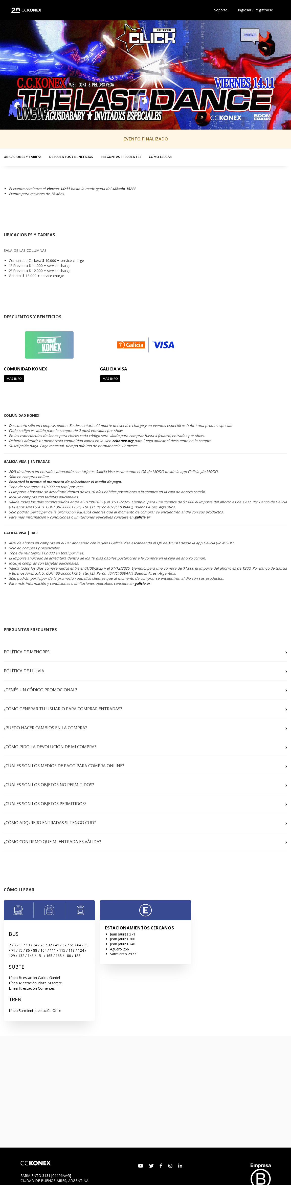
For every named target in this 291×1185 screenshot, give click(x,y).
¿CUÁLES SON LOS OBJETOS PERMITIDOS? (45, 803)
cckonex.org (122, 440)
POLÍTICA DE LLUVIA (24, 671)
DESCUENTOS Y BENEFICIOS (71, 157)
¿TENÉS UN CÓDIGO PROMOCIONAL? (40, 690)
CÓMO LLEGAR (160, 157)
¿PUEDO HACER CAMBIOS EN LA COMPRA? (45, 728)
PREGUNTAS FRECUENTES (121, 157)
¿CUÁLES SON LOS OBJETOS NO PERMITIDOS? (49, 784)
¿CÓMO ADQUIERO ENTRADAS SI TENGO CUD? (50, 822)
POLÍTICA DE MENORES (27, 652)
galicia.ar (142, 517)
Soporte (220, 10)
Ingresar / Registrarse (255, 10)
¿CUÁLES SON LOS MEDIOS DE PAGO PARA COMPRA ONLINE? (64, 765)
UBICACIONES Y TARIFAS (22, 157)
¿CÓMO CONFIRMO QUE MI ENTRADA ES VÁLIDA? (52, 841)
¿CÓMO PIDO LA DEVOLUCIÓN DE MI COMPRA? (50, 747)
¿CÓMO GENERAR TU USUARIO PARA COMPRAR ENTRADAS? (63, 709)
